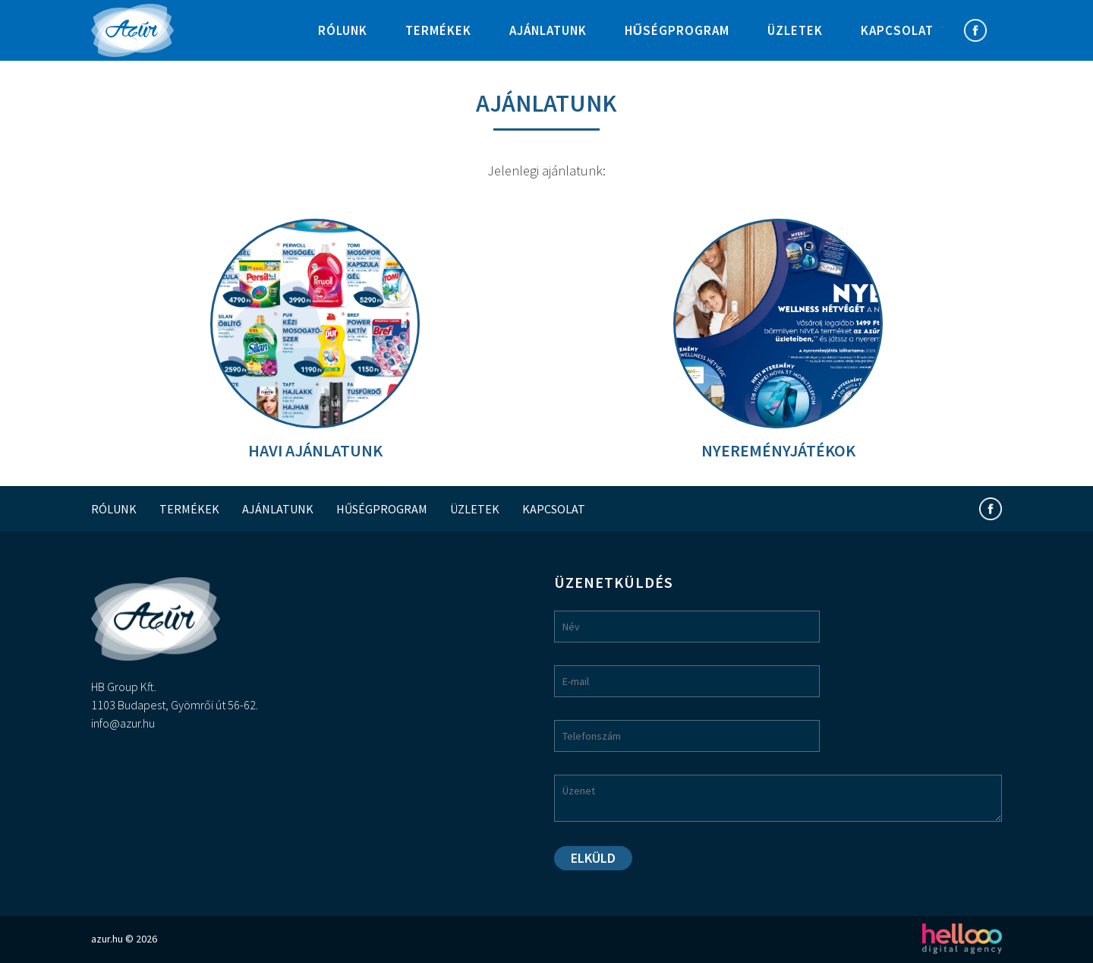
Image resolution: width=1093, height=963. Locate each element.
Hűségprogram (677, 30)
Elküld (593, 858)
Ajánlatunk (548, 30)
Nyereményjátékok (778, 450)
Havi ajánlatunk (315, 450)
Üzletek (795, 30)
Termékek (438, 30)
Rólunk (342, 30)
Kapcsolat (897, 30)
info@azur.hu (123, 723)
